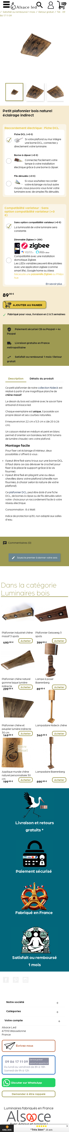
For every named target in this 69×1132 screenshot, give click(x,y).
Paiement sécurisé (34, 870)
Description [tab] (15, 378)
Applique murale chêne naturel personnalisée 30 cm (16, 775)
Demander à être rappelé (28, 1094)
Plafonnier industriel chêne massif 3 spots (17, 634)
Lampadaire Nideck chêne (51, 725)
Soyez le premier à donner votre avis (34, 558)
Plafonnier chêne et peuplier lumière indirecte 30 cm (16, 729)
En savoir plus (54, 283)
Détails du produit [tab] (42, 378)
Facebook (6, 980)
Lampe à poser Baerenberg (44, 680)
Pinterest (16, 980)
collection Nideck (48, 387)
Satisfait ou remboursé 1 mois (34, 960)
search (39, 6)
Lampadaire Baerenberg (50, 771)
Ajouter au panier (27, 305)
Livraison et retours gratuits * (34, 826)
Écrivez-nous (18, 1046)
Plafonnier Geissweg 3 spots (48, 634)
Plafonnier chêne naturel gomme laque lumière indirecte (16, 682)
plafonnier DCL (18, 492)
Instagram (25, 980)
